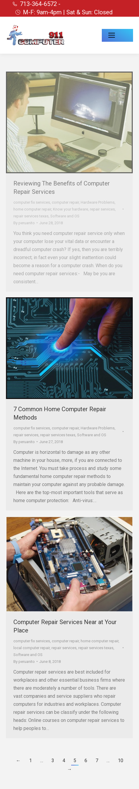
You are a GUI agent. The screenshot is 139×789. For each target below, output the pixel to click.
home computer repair (32, 209)
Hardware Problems (98, 202)
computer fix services (31, 202)
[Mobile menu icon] (117, 35)
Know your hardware (70, 209)
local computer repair (31, 648)
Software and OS (64, 216)
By (24, 223)
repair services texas (31, 216)
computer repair (65, 202)
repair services (102, 209)
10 (120, 760)
